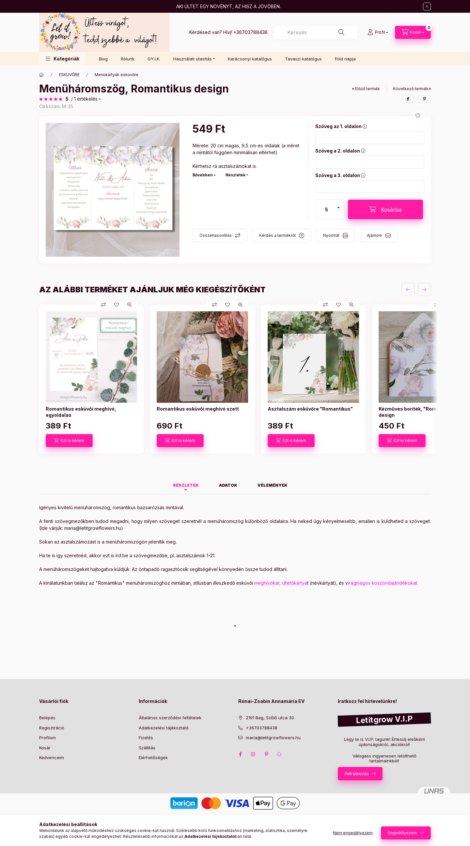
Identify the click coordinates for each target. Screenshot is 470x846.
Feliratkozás (357, 773)
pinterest (266, 754)
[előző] (408, 289)
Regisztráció (51, 727)
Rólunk (127, 58)
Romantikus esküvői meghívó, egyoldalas (81, 411)
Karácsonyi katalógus (250, 58)
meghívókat (266, 583)
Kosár (45, 747)
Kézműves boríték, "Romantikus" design (417, 411)
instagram (253, 754)
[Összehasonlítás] (103, 305)
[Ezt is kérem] (69, 440)
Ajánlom (374, 235)
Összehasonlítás (215, 235)
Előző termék (367, 88)
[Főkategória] (41, 75)
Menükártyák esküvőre (116, 74)
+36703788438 (250, 32)
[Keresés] (341, 32)
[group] (235, 379)
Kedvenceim (51, 757)
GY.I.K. (154, 58)
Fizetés (146, 737)
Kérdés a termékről (277, 235)
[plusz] (338, 204)
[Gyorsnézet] (129, 305)
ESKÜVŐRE (69, 74)
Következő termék (411, 88)
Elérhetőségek (153, 757)
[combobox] (315, 32)
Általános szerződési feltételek (170, 717)
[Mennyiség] (326, 209)
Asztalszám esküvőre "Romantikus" (310, 409)
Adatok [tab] (228, 485)
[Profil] (378, 32)
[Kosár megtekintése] (413, 32)
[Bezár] (427, 6)
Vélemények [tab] (273, 485)
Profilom (47, 737)
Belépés (47, 717)
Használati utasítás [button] (192, 58)
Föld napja (345, 58)
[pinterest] (424, 99)
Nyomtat (331, 235)
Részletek (235, 174)
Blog (103, 58)
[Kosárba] (385, 209)
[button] (62, 58)
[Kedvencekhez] (417, 116)
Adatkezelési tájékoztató (164, 727)
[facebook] (408, 99)
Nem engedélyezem (353, 832)
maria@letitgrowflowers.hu (92, 528)
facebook (240, 754)
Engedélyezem (402, 832)
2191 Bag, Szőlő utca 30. (270, 717)
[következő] (424, 289)
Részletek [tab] (186, 485)
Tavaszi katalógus (303, 58)
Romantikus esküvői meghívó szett (198, 409)
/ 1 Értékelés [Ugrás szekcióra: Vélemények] (84, 99)
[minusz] (338, 214)
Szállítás (147, 747)
